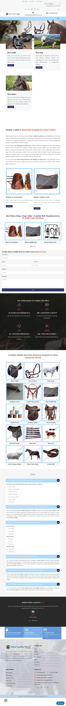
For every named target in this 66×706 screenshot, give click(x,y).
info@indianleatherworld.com (33, 15)
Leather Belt (51, 464)
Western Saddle (50, 422)
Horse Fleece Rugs (32, 464)
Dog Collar (33, 443)
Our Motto (37, 662)
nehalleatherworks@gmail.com (45, 680)
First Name (5, 254)
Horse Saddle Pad (41, 197)
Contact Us (37, 664)
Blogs (35, 659)
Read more (11, 65)
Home (35, 649)
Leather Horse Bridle (33, 402)
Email (4, 262)
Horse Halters (39, 1)
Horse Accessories (14, 197)
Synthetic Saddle (33, 422)
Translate (56, 6)
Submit (33, 289)
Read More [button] (9, 206)
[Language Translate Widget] (52, 4)
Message (4, 276)
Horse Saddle (25, 1)
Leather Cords (14, 422)
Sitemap (36, 654)
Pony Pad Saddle (15, 443)
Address (4, 269)
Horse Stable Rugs (10, 683)
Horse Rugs (32, 1)
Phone (36, 262)
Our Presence (37, 657)
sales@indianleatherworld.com (44, 677)
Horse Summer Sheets (14, 464)
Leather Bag (9, 686)
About (35, 651)
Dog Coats (51, 443)
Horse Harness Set (50, 242)
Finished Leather (15, 402)
